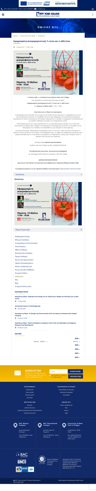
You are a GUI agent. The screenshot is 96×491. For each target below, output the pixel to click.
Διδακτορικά (29, 390)
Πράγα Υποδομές (21, 256)
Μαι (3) (75, 341)
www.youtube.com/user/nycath (70, 169)
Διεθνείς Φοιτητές (30, 408)
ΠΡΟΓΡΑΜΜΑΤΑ (29, 387)
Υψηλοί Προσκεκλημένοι (24, 263)
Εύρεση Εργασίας (18, 482)
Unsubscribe (75, 376)
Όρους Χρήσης (58, 377)
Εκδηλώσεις (41, 36)
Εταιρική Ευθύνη (21, 273)
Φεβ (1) (43, 341)
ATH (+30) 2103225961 (11, 9)
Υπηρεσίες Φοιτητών (30, 413)
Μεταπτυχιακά (29, 395)
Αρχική (15, 36)
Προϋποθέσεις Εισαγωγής (66, 390)
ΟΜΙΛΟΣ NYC (66, 402)
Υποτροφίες (66, 395)
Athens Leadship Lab (66, 405)
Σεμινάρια (30, 397)
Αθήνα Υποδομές (21, 250)
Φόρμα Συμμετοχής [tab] (48, 229)
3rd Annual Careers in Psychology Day (27, 306)
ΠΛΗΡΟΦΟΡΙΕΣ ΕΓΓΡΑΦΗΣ (66, 387)
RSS (15, 480)
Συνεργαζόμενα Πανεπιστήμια (26, 243)
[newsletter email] (58, 371)
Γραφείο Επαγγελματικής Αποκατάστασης (29, 410)
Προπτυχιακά (30, 392)
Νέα (16, 280)
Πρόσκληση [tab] (48, 174)
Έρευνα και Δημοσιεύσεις (24, 260)
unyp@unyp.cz (76, 437)
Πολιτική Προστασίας (33, 480)
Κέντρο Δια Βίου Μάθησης (24, 270)
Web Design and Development (67, 480)
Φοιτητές (29, 405)
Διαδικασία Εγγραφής (66, 392)
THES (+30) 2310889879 (26, 9)
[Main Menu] (3, 14)
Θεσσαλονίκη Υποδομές (23, 253)
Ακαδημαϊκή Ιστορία (22, 236)
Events (66, 410)
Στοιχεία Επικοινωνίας (23, 286)
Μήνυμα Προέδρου (22, 240)
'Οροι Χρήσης (22, 480)
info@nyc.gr (41, 9)
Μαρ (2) (36, 341)
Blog (16, 283)
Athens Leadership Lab (23, 266)
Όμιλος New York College (27, 36)
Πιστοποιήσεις (20, 246)
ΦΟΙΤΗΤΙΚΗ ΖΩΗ (29, 402)
